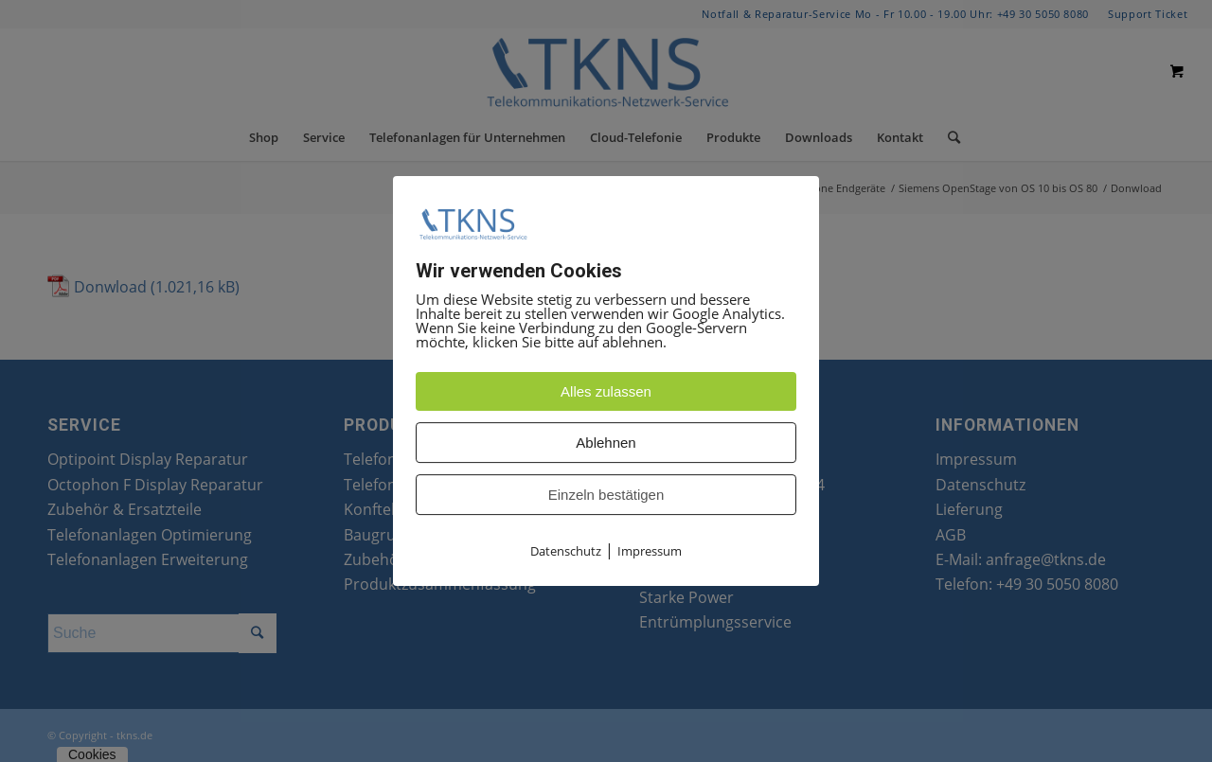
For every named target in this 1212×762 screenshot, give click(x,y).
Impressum (649, 550)
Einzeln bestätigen (606, 495)
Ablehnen (605, 442)
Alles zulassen (606, 391)
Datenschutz (565, 550)
